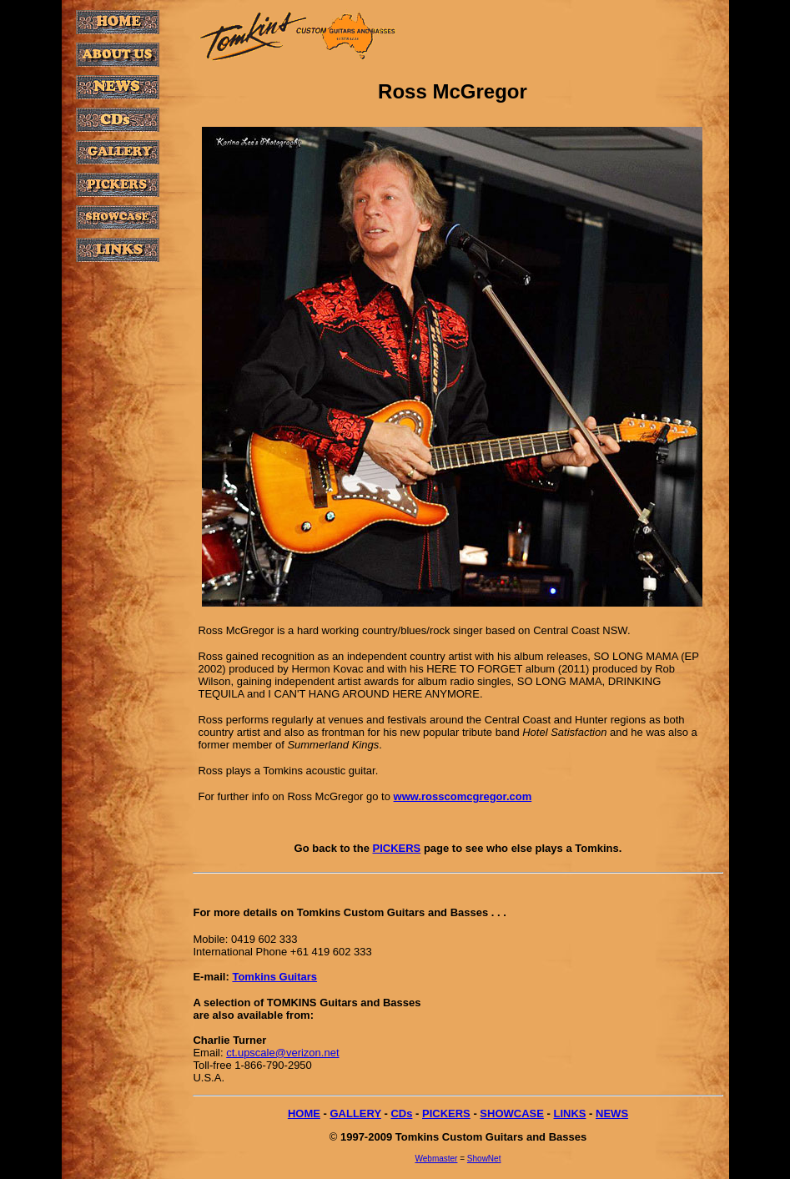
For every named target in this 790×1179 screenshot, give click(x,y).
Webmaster (436, 1158)
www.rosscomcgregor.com (463, 796)
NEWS (612, 1113)
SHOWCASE (512, 1113)
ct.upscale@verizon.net (282, 1052)
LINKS (569, 1113)
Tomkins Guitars (274, 976)
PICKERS (396, 848)
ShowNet (484, 1158)
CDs (401, 1113)
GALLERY (355, 1113)
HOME (304, 1113)
